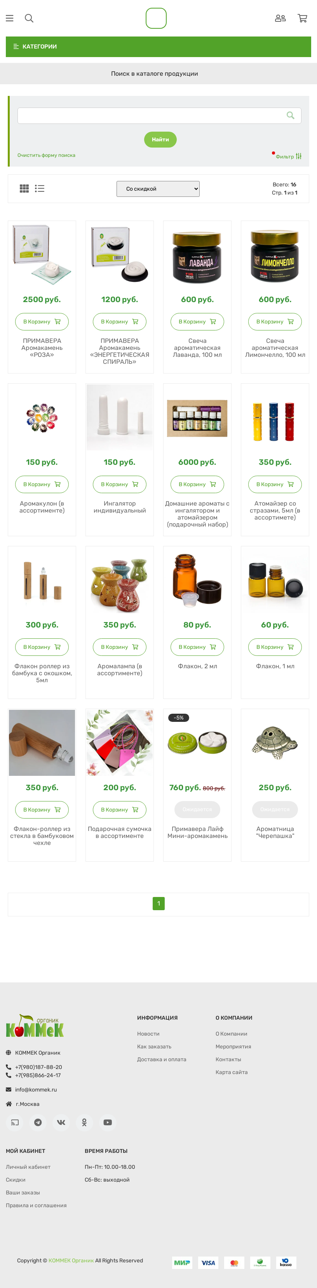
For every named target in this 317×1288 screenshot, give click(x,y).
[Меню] (9, 18)
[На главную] (156, 18)
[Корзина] (302, 18)
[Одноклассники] (84, 1123)
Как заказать (154, 1046)
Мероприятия (233, 1046)
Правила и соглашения (36, 1205)
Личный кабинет (28, 1167)
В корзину (42, 321)
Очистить (46, 155)
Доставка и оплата (161, 1059)
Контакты (228, 1059)
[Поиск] (29, 18)
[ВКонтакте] (61, 1123)
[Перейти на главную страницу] (35, 1025)
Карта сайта (232, 1072)
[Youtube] (108, 1123)
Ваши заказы (23, 1192)
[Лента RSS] (14, 1123)
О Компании (231, 1034)
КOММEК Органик (71, 1260)
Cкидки (16, 1180)
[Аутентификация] (280, 18)
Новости (148, 1034)
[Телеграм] (38, 1123)
